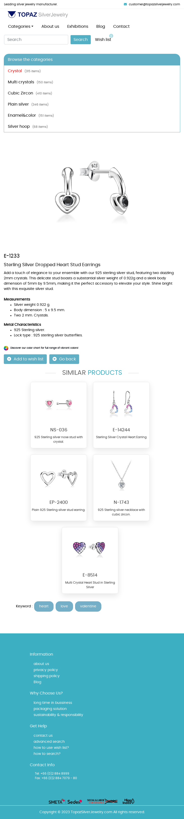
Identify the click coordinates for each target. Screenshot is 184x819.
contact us (43, 735)
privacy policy (46, 670)
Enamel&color (31, 115)
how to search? (47, 754)
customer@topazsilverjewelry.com (152, 4)
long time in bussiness (53, 703)
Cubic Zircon (30, 93)
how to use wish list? (51, 748)
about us (41, 664)
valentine (88, 606)
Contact (121, 26)
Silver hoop (28, 127)
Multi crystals (30, 82)
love (64, 606)
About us (50, 26)
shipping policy (47, 676)
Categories (19, 26)
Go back (64, 359)
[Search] (36, 39)
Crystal (24, 71)
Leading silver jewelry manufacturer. (31, 4)
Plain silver (28, 104)
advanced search (49, 741)
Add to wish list (25, 359)
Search (81, 40)
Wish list (104, 38)
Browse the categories (30, 60)
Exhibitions (77, 26)
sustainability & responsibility (58, 715)
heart (44, 606)
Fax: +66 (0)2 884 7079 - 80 (56, 778)
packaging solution (50, 709)
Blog (100, 26)
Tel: (37, 773)
